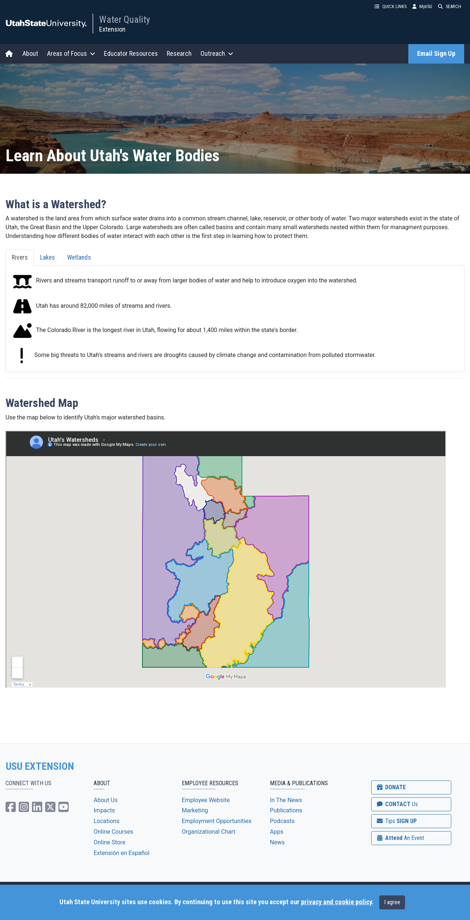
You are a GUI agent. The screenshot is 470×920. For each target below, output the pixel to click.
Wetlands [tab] (79, 257)
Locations (106, 821)
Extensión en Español (121, 852)
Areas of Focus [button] (71, 53)
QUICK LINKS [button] (390, 6)
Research (179, 53)
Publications (286, 810)
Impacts (104, 810)
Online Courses (113, 831)
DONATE (390, 787)
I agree (392, 902)
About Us (106, 800)
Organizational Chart (208, 831)
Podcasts (282, 821)
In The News (286, 800)
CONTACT (396, 804)
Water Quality (124, 19)
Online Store (109, 842)
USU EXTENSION (40, 766)
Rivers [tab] (20, 257)
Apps (276, 831)
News (277, 842)
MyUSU (422, 6)
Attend (400, 837)
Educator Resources (131, 53)
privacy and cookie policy (336, 902)
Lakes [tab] (47, 257)
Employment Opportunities (217, 821)
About (30, 53)
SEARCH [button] (449, 6)
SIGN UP (396, 821)
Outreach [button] (216, 53)
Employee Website (206, 800)
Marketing (195, 810)
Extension (112, 29)
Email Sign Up (436, 54)
